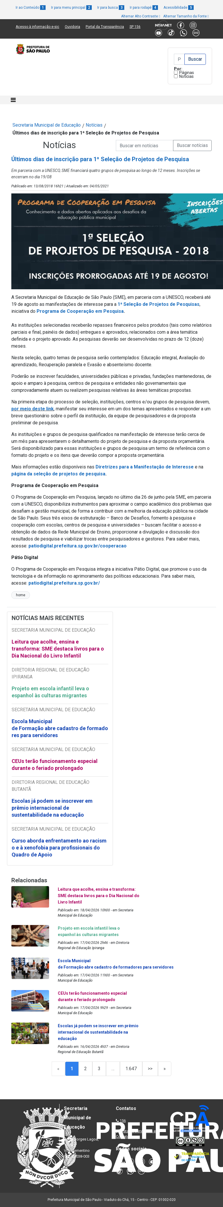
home (20, 595)
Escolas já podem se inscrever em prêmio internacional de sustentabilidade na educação (52, 808)
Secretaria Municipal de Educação (46, 125)
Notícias (186, 76)
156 (123, 1120)
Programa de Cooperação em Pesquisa (80, 311)
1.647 (131, 1068)
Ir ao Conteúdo (31, 7)
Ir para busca (110, 7)
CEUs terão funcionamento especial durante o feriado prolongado (55, 764)
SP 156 (135, 27)
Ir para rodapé (144, 7)
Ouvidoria (72, 27)
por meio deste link (32, 409)
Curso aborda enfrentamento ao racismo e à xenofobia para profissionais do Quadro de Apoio (59, 848)
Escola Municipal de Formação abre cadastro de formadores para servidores (60, 728)
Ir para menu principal (71, 7)
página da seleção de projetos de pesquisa (58, 474)
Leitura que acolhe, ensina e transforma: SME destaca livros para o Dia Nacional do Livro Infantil (58, 649)
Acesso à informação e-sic (37, 27)
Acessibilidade (178, 7)
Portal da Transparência (105, 27)
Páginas (186, 72)
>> (150, 1068)
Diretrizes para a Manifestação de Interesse (145, 467)
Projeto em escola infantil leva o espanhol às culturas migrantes (50, 691)
